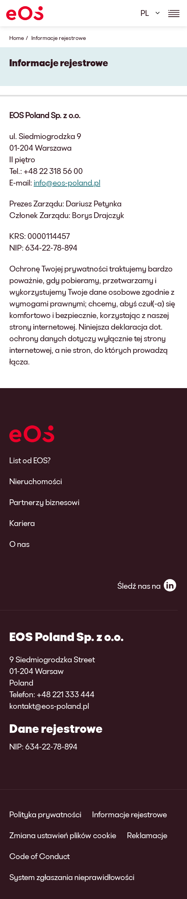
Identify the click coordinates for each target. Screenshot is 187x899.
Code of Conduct (39, 856)
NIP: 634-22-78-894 (43, 746)
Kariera (22, 523)
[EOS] (24, 13)
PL (145, 12)
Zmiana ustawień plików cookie (62, 835)
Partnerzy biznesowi (44, 502)
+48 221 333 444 (65, 694)
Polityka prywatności (45, 814)
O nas (19, 543)
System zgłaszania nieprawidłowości (71, 877)
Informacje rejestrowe (129, 814)
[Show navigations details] (174, 13)
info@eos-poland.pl (67, 182)
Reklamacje (147, 835)
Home (16, 37)
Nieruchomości (35, 481)
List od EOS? (30, 460)
